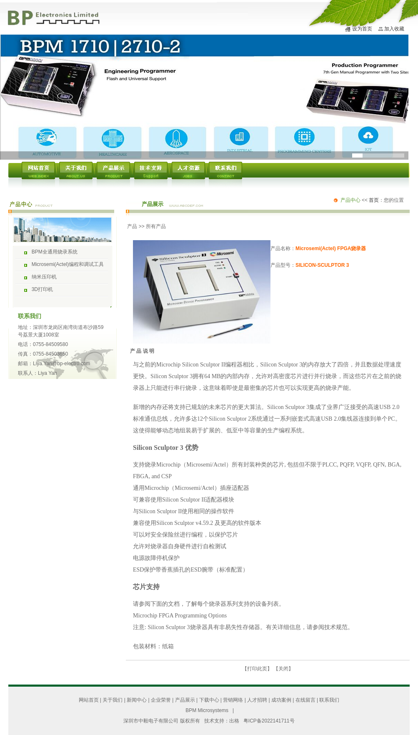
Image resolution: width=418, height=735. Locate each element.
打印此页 (257, 669)
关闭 (283, 669)
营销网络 (233, 700)
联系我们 (329, 700)
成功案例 (281, 700)
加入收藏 (394, 29)
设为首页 (362, 29)
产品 (132, 226)
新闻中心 (137, 700)
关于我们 (113, 700)
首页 (374, 200)
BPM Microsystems (206, 710)
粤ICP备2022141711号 (269, 721)
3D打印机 (42, 289)
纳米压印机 (44, 277)
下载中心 (209, 700)
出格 (234, 721)
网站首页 (89, 700)
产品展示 (185, 700)
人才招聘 (257, 700)
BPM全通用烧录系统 (55, 252)
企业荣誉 (161, 700)
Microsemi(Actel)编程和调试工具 (68, 264)
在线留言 (305, 700)
